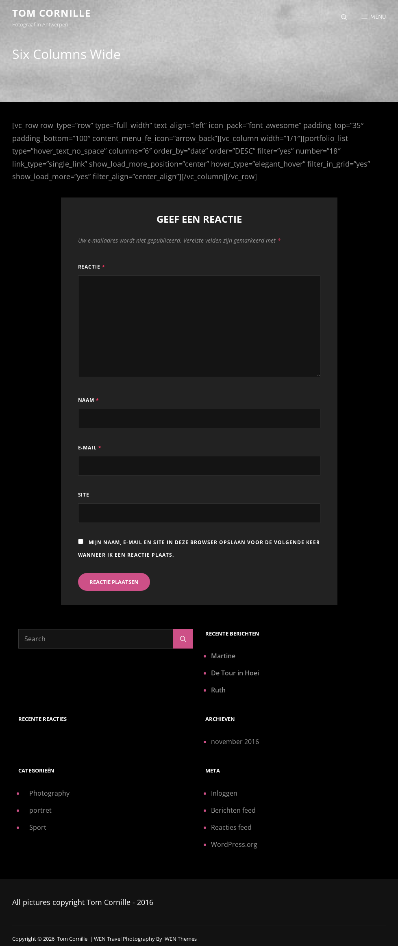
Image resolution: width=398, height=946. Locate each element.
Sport (37, 827)
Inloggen (224, 793)
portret (40, 810)
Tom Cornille (51, 13)
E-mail (90, 447)
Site (84, 494)
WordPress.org (234, 844)
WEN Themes (181, 938)
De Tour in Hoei (235, 672)
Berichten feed (233, 810)
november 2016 (235, 741)
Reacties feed (231, 827)
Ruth (218, 690)
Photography (49, 793)
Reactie (92, 266)
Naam (89, 400)
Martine (223, 655)
